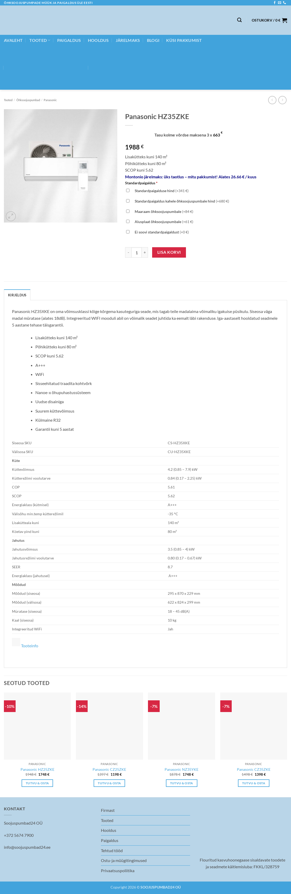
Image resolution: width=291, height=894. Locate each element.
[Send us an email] (279, 3)
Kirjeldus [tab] (17, 295)
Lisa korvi (169, 252)
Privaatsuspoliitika (117, 870)
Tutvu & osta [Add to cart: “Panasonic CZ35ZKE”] (253, 783)
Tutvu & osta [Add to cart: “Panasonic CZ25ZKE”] (109, 783)
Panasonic (50, 100)
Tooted (39, 40)
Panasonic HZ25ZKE (37, 769)
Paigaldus (69, 40)
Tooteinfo (29, 645)
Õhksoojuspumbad (28, 100)
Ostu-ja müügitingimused (124, 860)
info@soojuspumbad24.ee (27, 847)
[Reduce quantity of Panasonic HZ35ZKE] (128, 252)
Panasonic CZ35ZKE (253, 769)
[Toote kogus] (136, 252)
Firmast (108, 810)
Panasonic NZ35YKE (181, 769)
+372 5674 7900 (19, 835)
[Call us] (284, 3)
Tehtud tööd (112, 850)
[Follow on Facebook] (274, 3)
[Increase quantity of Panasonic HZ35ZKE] (145, 252)
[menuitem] (46, 67)
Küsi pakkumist (184, 40)
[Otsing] (239, 20)
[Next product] (272, 100)
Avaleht (13, 40)
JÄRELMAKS (128, 40)
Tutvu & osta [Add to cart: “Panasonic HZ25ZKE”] (37, 783)
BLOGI (153, 40)
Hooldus (98, 40)
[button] (269, 20)
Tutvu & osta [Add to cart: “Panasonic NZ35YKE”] (181, 783)
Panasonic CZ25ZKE (109, 769)
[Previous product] (282, 100)
